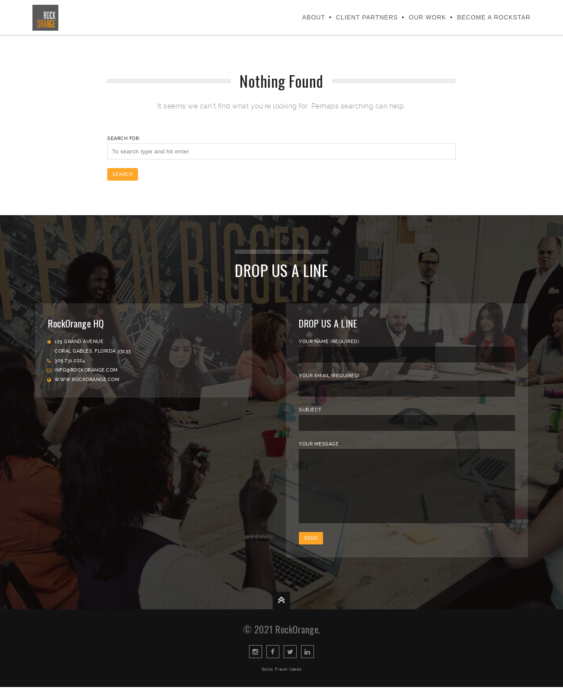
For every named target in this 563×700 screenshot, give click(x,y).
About (313, 17)
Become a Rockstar (494, 17)
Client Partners (367, 17)
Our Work (427, 17)
